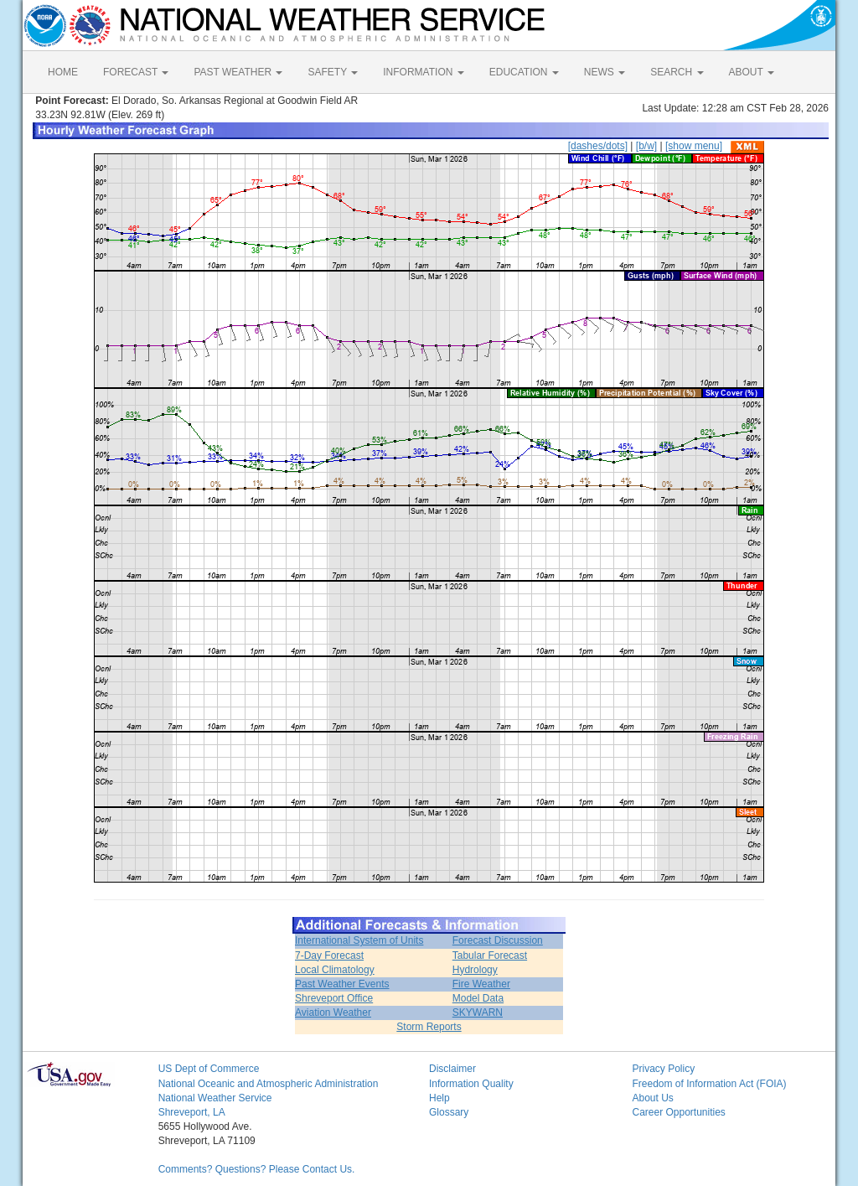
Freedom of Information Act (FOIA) (709, 1084)
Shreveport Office (334, 998)
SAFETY (333, 72)
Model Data (478, 998)
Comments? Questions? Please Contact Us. (256, 1169)
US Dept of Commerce (209, 1069)
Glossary (448, 1112)
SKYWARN (477, 1012)
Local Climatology (335, 970)
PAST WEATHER (238, 72)
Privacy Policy (663, 1069)
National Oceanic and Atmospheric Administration (268, 1084)
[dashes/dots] (598, 146)
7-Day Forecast (329, 955)
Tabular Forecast (489, 955)
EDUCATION (524, 72)
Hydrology (475, 970)
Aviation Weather (333, 1012)
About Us (652, 1098)
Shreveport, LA (191, 1112)
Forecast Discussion (497, 940)
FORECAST (135, 72)
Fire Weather (481, 984)
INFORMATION (423, 72)
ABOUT (751, 72)
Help (439, 1098)
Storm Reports (428, 1027)
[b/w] (646, 146)
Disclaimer (452, 1069)
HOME (63, 72)
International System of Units (359, 940)
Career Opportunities (678, 1112)
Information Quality (471, 1084)
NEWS (604, 72)
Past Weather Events (342, 984)
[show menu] (693, 146)
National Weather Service (215, 1098)
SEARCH (676, 72)
